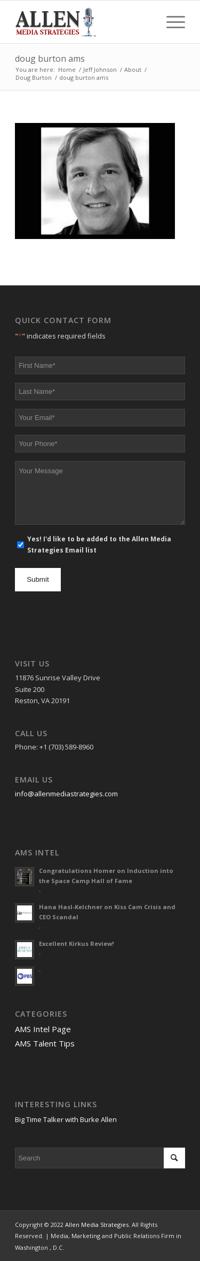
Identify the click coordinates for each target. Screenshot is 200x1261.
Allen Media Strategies (97, 1225)
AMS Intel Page (43, 1029)
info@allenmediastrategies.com (66, 793)
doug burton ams (50, 58)
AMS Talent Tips (45, 1043)
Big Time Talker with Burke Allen (66, 1119)
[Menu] (170, 22)
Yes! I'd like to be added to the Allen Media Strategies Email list (99, 544)
